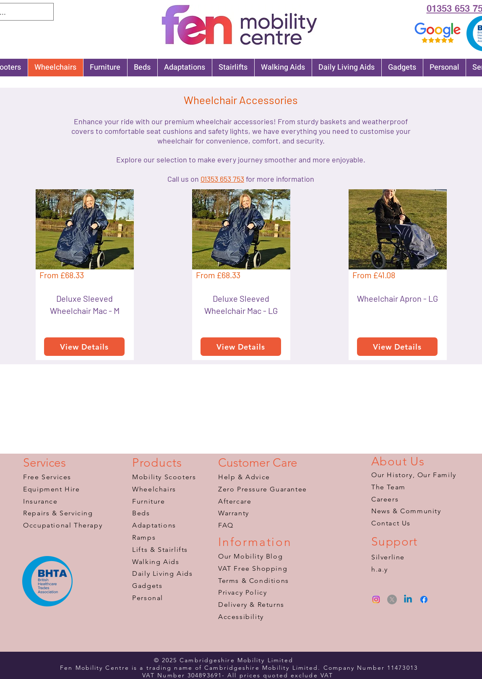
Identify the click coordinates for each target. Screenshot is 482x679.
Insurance (40, 501)
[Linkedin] (408, 599)
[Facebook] (424, 599)
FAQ (226, 525)
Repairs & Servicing (58, 513)
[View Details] (84, 346)
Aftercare (234, 501)
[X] (392, 599)
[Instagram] (376, 599)
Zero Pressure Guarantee (262, 489)
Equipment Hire (51, 489)
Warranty (233, 513)
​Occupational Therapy (62, 525)
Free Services (47, 477)
